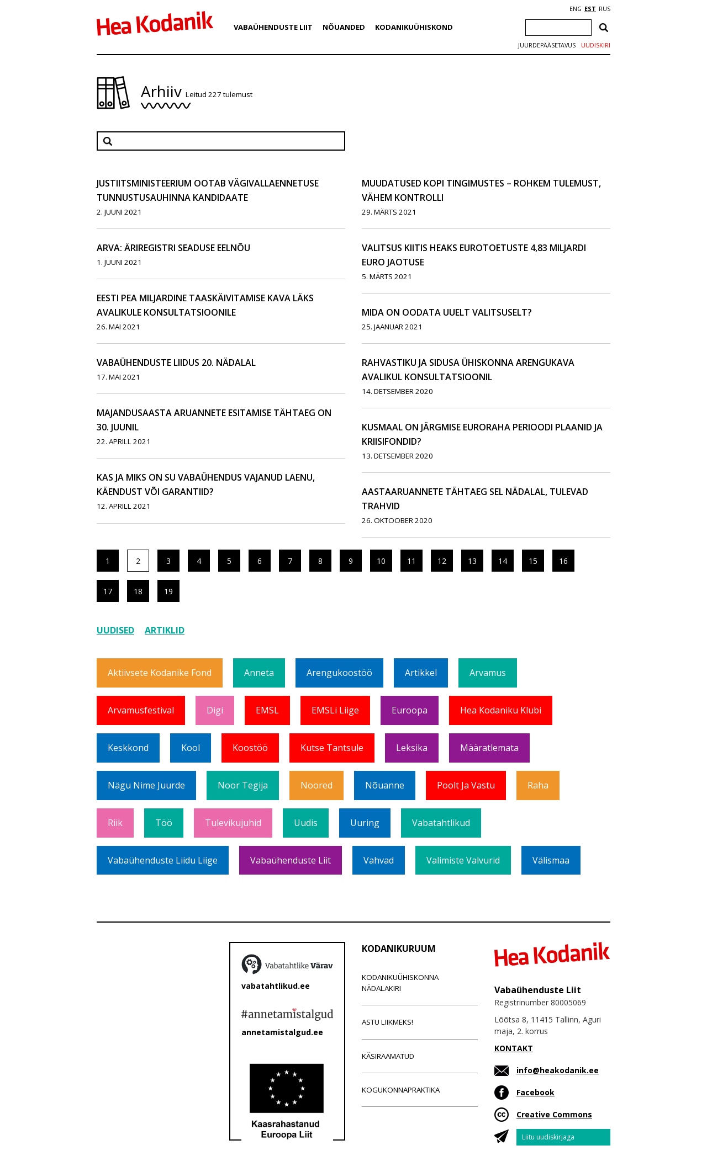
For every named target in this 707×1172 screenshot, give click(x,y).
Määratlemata (489, 748)
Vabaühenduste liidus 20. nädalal (176, 362)
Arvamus (487, 673)
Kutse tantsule (331, 748)
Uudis (306, 823)
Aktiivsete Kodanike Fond (160, 673)
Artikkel (421, 673)
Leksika (412, 748)
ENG (575, 9)
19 (168, 591)
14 (502, 561)
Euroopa (410, 710)
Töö (163, 823)
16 (563, 561)
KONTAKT (513, 1048)
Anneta (259, 673)
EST (590, 9)
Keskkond (128, 748)
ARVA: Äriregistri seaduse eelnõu (173, 248)
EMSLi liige (335, 710)
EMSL (267, 710)
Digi (215, 710)
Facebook (535, 1092)
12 (441, 561)
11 (411, 561)
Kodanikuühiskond (414, 27)
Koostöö (250, 748)
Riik (115, 823)
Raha (537, 785)
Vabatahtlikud (441, 823)
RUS (604, 9)
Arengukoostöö (339, 673)
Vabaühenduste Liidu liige (163, 860)
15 (533, 561)
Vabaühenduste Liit (273, 27)
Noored (316, 785)
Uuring (364, 823)
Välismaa (550, 860)
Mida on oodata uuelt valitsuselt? (447, 312)
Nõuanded (344, 27)
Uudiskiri (595, 45)
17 (107, 591)
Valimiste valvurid (463, 860)
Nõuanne (384, 785)
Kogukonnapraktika (401, 1090)
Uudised (115, 630)
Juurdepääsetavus (547, 45)
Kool (190, 748)
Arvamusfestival (141, 710)
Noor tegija (243, 785)
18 (138, 591)
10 (381, 561)
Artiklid (164, 630)
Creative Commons (554, 1114)
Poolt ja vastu (466, 785)
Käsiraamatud (388, 1056)
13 (472, 561)
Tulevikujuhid (233, 823)
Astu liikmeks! (387, 1022)
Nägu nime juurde (146, 785)
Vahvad (378, 860)
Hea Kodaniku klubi (500, 710)
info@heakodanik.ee (557, 1070)
